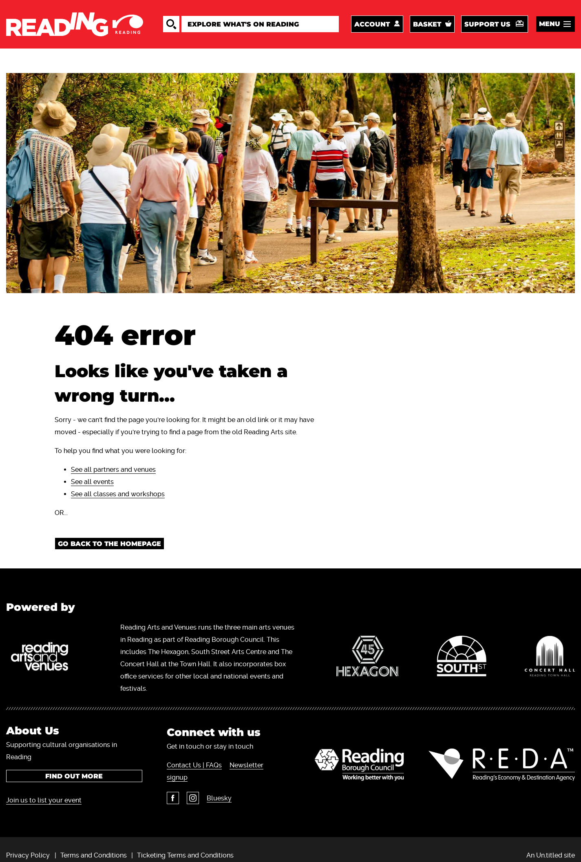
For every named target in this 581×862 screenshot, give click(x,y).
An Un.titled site (550, 855)
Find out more (74, 776)
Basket (427, 24)
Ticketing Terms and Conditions (185, 855)
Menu (549, 24)
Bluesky (219, 798)
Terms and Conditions (93, 855)
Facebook (173, 798)
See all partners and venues (113, 469)
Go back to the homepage (109, 544)
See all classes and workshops (118, 494)
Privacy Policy (28, 855)
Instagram (193, 798)
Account (372, 24)
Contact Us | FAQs (194, 765)
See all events (92, 482)
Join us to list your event (44, 800)
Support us (487, 24)
